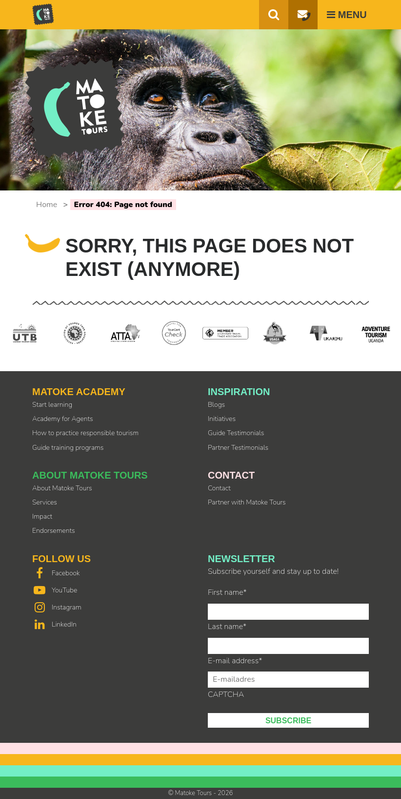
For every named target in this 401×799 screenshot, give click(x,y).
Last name (227, 626)
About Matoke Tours (62, 488)
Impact (42, 516)
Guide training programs (67, 447)
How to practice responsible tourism (85, 433)
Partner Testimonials (238, 447)
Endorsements (53, 530)
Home (46, 204)
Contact (219, 488)
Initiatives (222, 418)
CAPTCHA (226, 694)
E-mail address (235, 660)
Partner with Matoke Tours (247, 502)
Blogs (216, 404)
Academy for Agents (62, 418)
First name (227, 592)
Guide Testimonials (236, 433)
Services (44, 502)
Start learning (52, 404)
